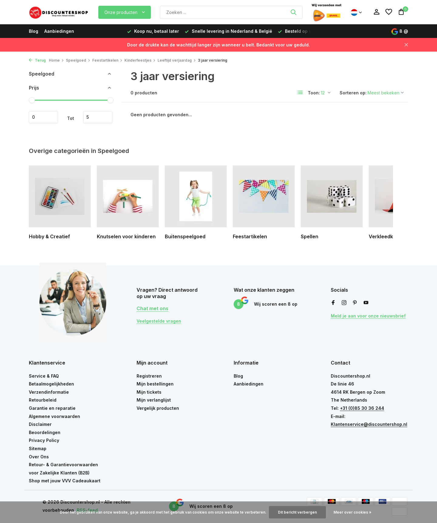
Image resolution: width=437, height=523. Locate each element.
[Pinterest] (355, 303)
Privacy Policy (44, 440)
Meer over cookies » (352, 512)
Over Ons (39, 456)
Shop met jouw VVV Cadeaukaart (64, 480)
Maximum (97, 117)
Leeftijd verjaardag (177, 60)
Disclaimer (40, 424)
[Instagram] (344, 303)
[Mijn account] (376, 12)
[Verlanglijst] (388, 12)
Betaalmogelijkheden (51, 383)
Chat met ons (152, 308)
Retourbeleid (42, 399)
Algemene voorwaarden (54, 416)
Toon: (314, 92)
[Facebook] (333, 303)
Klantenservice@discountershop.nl (369, 424)
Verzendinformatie (49, 392)
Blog (33, 31)
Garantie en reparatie (52, 408)
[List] (300, 92)
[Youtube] (366, 303)
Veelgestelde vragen (159, 321)
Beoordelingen (44, 432)
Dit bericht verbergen (297, 512)
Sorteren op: (353, 92)
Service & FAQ (44, 376)
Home (56, 60)
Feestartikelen (107, 60)
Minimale (43, 117)
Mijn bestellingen (155, 383)
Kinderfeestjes (140, 60)
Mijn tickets (149, 392)
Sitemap (37, 448)
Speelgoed (78, 60)
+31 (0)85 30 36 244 (362, 408)
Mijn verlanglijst (154, 399)
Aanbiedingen (59, 31)
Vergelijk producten (158, 408)
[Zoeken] (231, 12)
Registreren (149, 376)
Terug (37, 60)
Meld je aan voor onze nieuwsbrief (368, 315)
